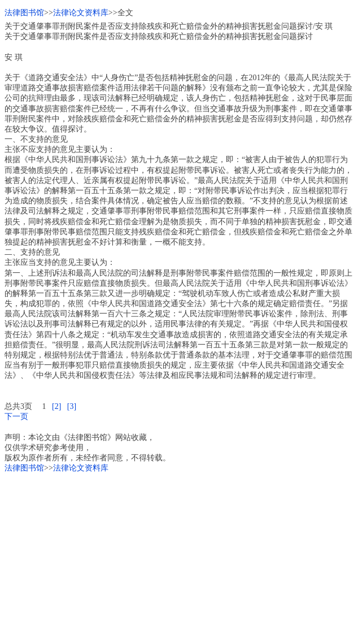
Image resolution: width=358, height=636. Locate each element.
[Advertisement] (179, 552)
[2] (56, 406)
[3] (71, 406)
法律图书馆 (24, 12)
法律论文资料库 (80, 12)
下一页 (16, 416)
